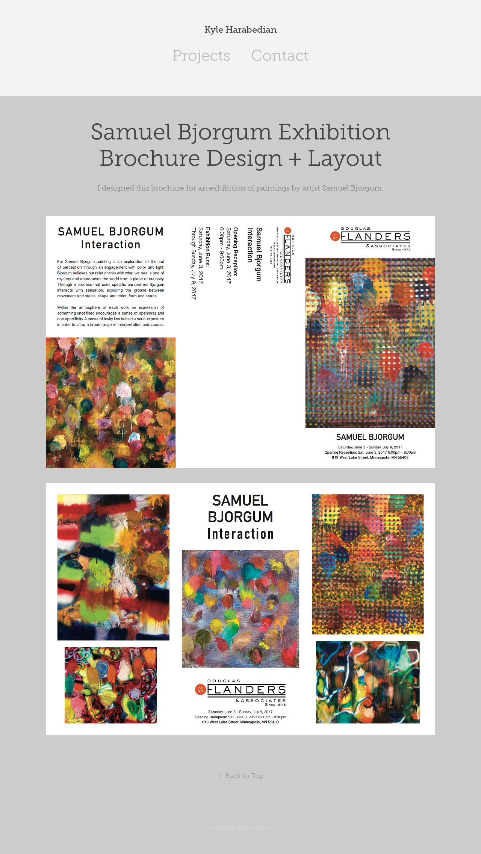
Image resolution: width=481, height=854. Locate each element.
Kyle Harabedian (240, 29)
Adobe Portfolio (254, 828)
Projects (201, 55)
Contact (280, 55)
